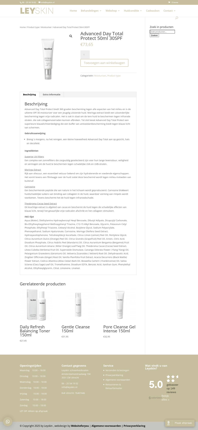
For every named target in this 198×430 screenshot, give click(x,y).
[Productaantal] (85, 54)
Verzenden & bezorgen (117, 370)
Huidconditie (131, 11)
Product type (33, 27)
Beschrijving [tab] (29, 94)
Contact (168, 11)
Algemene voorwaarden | (108, 426)
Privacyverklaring (114, 375)
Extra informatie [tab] (51, 94)
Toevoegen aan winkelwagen (104, 63)
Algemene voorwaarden (117, 379)
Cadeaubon (152, 11)
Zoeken (154, 35)
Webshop (111, 11)
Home (73, 11)
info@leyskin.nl (69, 387)
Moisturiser (46, 27)
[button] (71, 36)
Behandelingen (90, 11)
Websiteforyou (80, 426)
